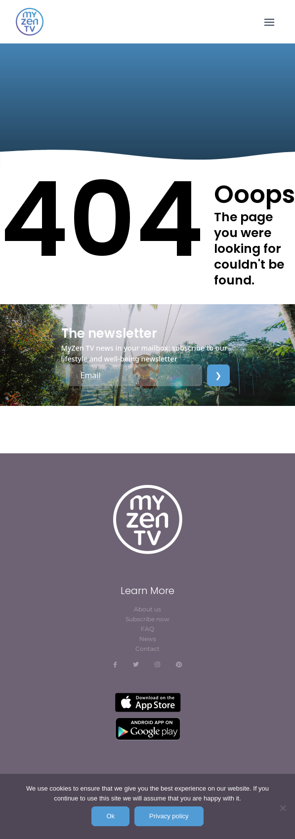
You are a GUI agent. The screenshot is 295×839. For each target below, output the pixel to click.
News (147, 638)
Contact (147, 648)
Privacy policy (168, 816)
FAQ (147, 629)
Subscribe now (147, 619)
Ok (110, 816)
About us (147, 609)
